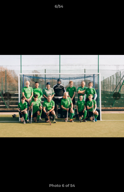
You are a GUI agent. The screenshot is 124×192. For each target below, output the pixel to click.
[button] (105, 7)
